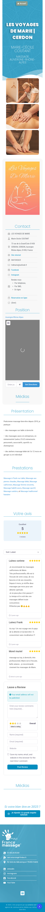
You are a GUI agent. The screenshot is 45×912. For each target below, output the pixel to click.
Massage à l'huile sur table (14, 478)
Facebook (15, 270)
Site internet (16, 255)
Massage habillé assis (12, 488)
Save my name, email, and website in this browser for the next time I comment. (22, 757)
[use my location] (20, 384)
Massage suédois (11, 491)
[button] (22, 893)
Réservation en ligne (19, 298)
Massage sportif (28, 488)
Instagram (15, 275)
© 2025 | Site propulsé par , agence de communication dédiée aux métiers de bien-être (22, 907)
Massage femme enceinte (23, 485)
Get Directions (31, 384)
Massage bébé (23, 481)
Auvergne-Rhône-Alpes (14, 317)
